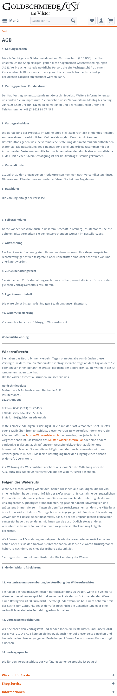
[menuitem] (10, 20)
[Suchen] (73, 20)
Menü (10, 20)
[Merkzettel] (92, 20)
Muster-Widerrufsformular (43, 435)
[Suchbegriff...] (53, 20)
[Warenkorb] (111, 20)
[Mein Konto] (101, 20)
